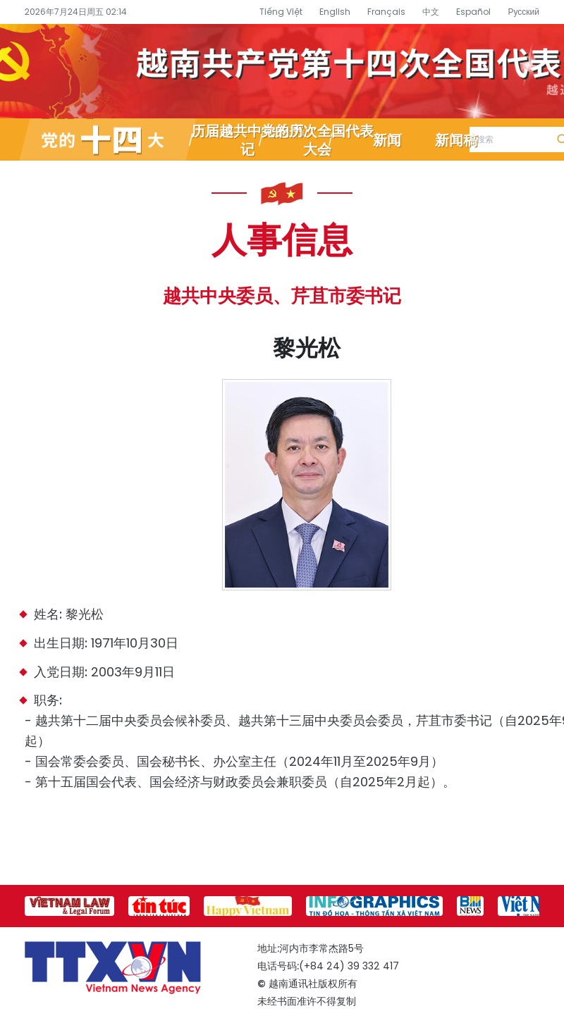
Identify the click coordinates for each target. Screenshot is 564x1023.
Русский (523, 12)
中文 (430, 12)
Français (386, 12)
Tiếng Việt (280, 12)
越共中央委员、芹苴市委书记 (282, 296)
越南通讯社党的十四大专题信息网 (282, 71)
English (334, 12)
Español (473, 12)
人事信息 (282, 238)
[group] (69, 906)
